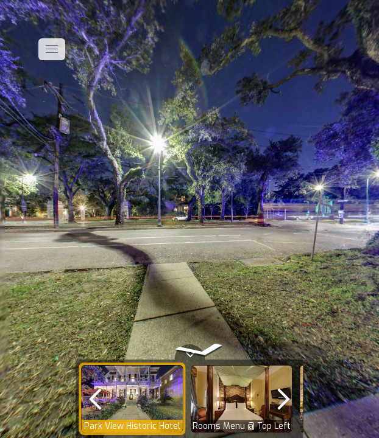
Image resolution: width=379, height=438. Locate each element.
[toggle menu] (51, 49)
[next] (283, 399)
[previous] (95, 399)
